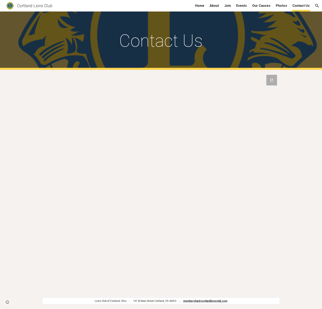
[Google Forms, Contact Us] (161, 181)
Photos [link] (281, 6)
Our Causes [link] (261, 6)
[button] (317, 6)
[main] (161, 40)
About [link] (214, 6)
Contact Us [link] (301, 6)
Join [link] (227, 6)
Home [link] (199, 6)
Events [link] (241, 6)
